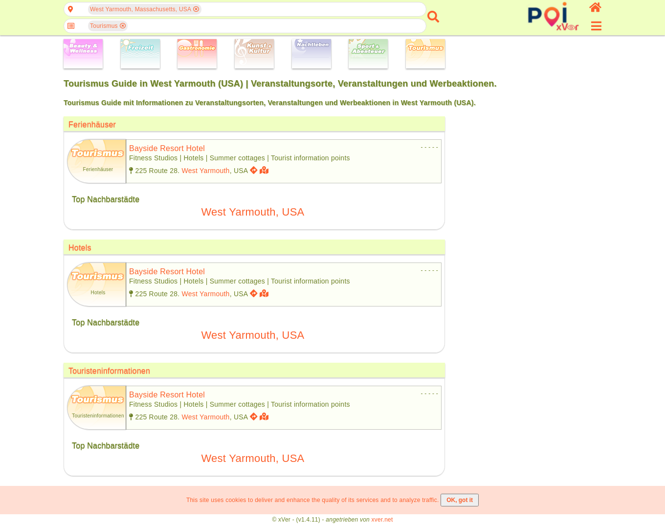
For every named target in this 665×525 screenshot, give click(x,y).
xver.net (382, 519)
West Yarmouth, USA (253, 212)
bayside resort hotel (167, 148)
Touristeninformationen (109, 371)
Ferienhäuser (92, 124)
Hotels (79, 247)
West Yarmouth (206, 171)
